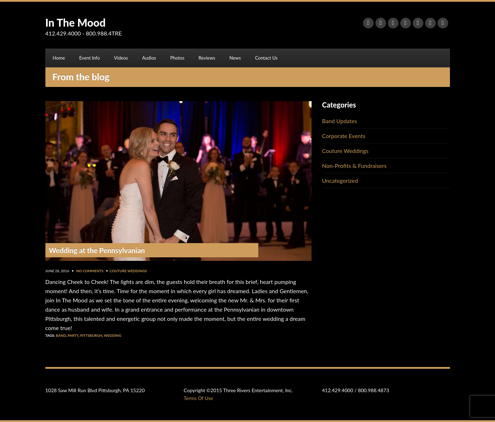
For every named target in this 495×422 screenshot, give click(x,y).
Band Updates (339, 120)
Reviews (207, 58)
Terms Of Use (198, 398)
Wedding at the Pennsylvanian (97, 250)
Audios (149, 58)
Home (59, 58)
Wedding (112, 335)
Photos (177, 58)
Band (61, 335)
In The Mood (75, 22)
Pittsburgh (91, 335)
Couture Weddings (128, 271)
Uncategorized (340, 180)
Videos (121, 58)
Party (73, 335)
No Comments (90, 271)
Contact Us (266, 58)
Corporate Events (343, 135)
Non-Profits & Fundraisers (354, 165)
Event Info (89, 58)
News (235, 58)
